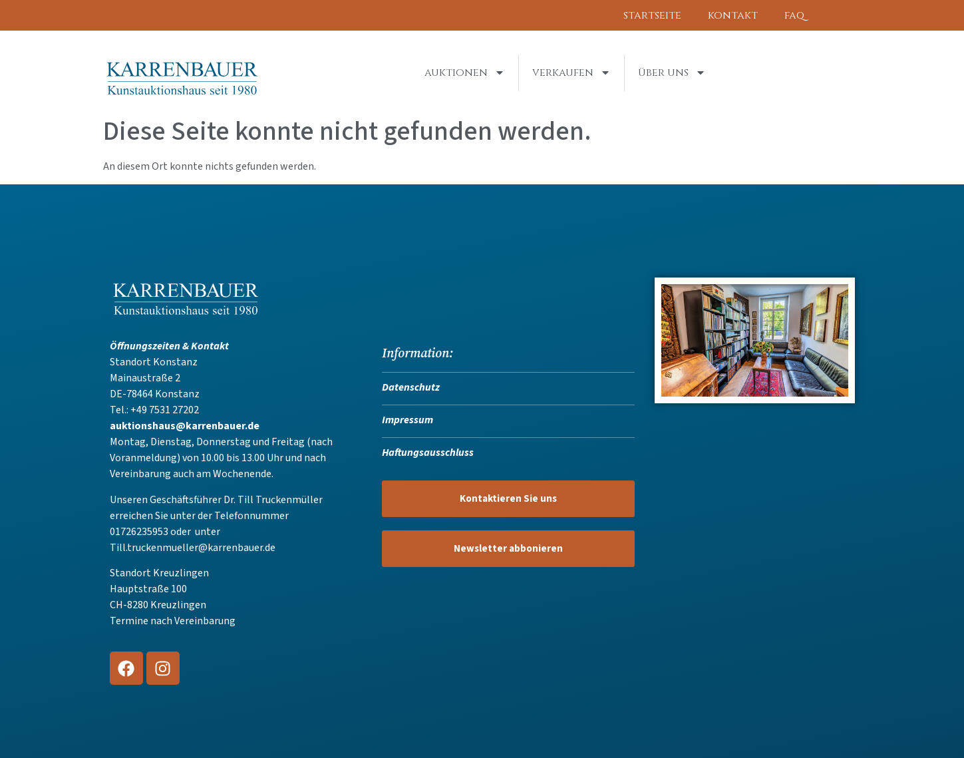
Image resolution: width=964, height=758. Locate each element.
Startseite (652, 15)
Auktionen (464, 73)
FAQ (794, 15)
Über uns (672, 73)
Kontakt (733, 15)
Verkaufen (571, 73)
